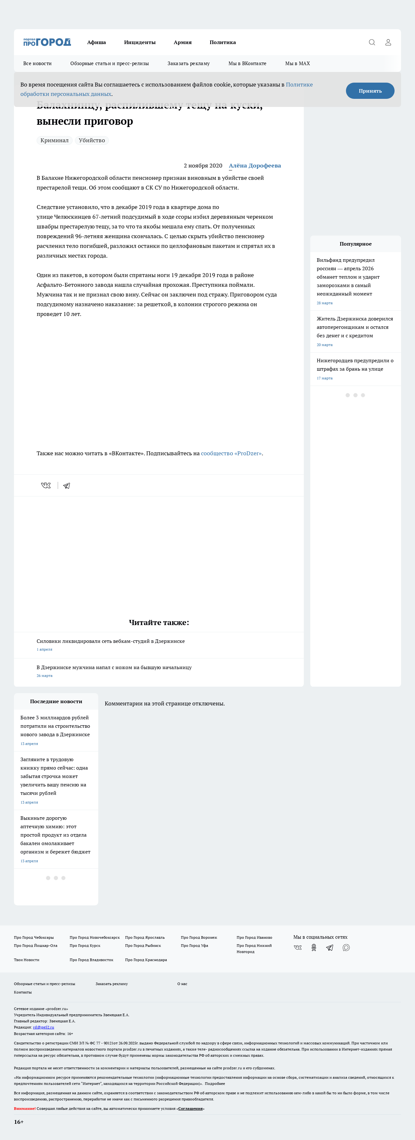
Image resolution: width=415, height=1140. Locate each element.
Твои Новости (26, 959)
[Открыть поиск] (371, 42)
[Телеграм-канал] (330, 947)
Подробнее (215, 1083)
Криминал (55, 140)
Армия (183, 42)
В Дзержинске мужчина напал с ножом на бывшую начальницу (159, 672)
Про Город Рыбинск (143, 945)
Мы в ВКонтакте (248, 63)
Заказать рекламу (189, 63)
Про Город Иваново (254, 937)
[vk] (46, 485)
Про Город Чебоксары (34, 937)
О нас (182, 983)
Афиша (96, 42)
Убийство (92, 140)
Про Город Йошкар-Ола (35, 945)
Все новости (37, 63)
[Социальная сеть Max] (346, 947)
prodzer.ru (132, 1049)
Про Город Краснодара (146, 959)
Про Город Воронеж (199, 937)
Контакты (23, 992)
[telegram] (68, 485)
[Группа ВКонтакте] (298, 947)
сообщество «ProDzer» (231, 453)
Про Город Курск (85, 945)
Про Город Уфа (194, 945)
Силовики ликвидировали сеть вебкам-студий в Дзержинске (159, 646)
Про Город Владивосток (91, 959)
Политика (223, 42)
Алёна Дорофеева (255, 165)
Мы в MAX (297, 63)
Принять (370, 90)
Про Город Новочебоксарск (95, 937)
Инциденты (140, 42)
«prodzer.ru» (56, 1008)
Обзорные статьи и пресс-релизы (109, 63)
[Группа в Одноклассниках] (314, 947)
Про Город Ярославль (145, 937)
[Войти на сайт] (388, 42)
